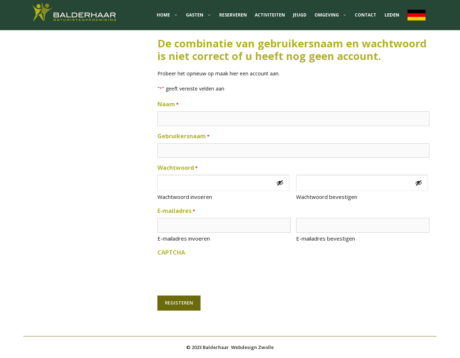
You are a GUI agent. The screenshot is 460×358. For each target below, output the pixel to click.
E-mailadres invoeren (183, 238)
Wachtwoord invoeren (184, 196)
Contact (365, 15)
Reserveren (233, 15)
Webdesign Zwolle (252, 347)
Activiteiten (270, 15)
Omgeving (332, 15)
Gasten (200, 15)
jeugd (300, 15)
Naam (168, 104)
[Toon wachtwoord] (280, 183)
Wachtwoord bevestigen (326, 196)
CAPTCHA (171, 252)
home (169, 15)
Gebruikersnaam (183, 136)
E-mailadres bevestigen (325, 238)
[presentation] (212, 274)
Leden (392, 14)
